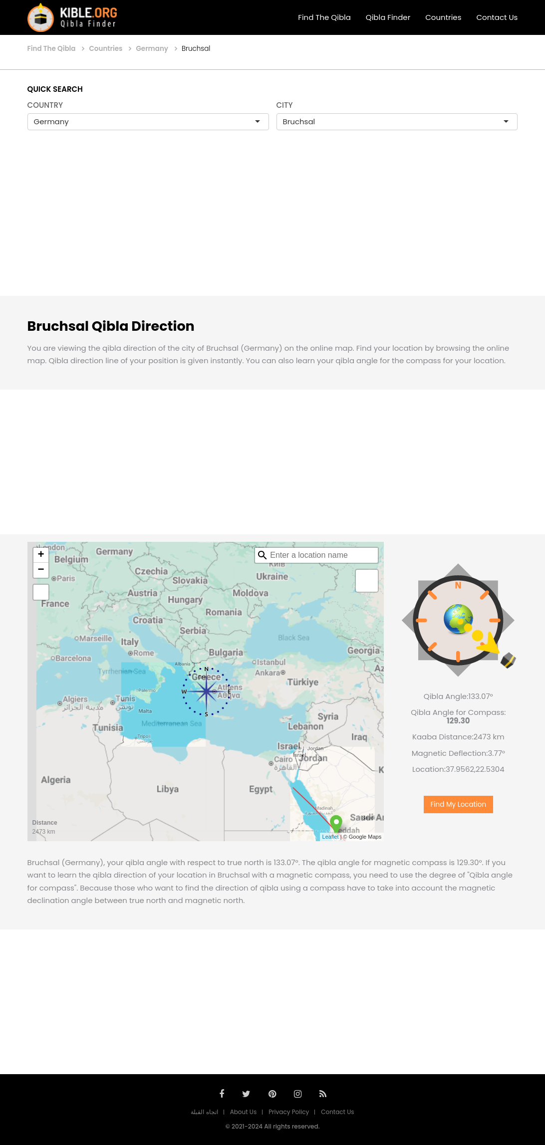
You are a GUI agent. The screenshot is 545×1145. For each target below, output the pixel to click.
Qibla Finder (388, 17)
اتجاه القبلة (204, 1112)
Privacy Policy (289, 1112)
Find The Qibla (324, 17)
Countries (443, 17)
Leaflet (330, 837)
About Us (243, 1112)
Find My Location (458, 800)
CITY (284, 105)
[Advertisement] (272, 223)
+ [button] (40, 555)
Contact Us (497, 17)
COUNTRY (45, 105)
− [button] (40, 570)
